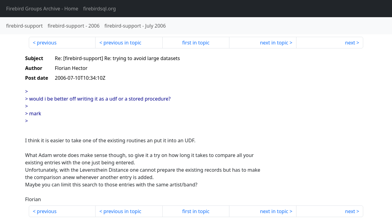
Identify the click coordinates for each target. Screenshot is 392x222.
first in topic (195, 42)
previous (46, 42)
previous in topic (122, 42)
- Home (42, 8)
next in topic (274, 42)
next (350, 42)
